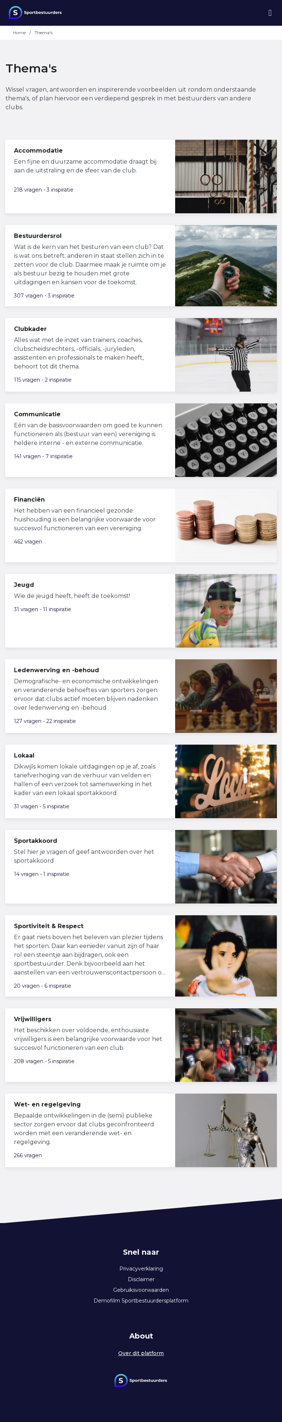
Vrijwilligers (32, 1019)
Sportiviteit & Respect (48, 926)
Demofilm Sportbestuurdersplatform (141, 1300)
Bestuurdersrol (38, 235)
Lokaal (24, 755)
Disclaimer (141, 1279)
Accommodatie (38, 150)
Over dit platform (141, 1353)
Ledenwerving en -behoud (56, 670)
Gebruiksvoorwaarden (141, 1290)
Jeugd (24, 584)
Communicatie (37, 414)
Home (19, 32)
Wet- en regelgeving (47, 1104)
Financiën (29, 499)
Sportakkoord (35, 840)
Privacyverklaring (141, 1268)
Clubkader (30, 328)
